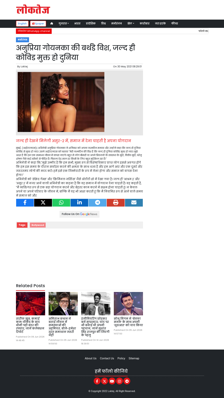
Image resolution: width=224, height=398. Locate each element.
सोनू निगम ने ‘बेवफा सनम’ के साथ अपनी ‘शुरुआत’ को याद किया (128, 322)
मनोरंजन (116, 23)
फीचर (174, 23)
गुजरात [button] (63, 23)
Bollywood (38, 225)
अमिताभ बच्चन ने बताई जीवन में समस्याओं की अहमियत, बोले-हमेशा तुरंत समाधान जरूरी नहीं (62, 327)
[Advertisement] (143, 9)
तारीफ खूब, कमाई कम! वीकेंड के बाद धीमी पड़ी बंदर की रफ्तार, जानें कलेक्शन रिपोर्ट (30, 325)
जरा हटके (160, 23)
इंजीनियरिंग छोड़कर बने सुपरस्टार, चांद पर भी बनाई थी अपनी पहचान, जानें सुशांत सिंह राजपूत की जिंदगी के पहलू (95, 327)
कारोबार (145, 23)
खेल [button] (129, 23)
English (22, 23)
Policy (121, 358)
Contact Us (107, 358)
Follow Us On (79, 214)
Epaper (38, 23)
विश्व (103, 23)
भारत (77, 23)
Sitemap (134, 358)
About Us (90, 358)
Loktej (24, 66)
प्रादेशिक (91, 23)
